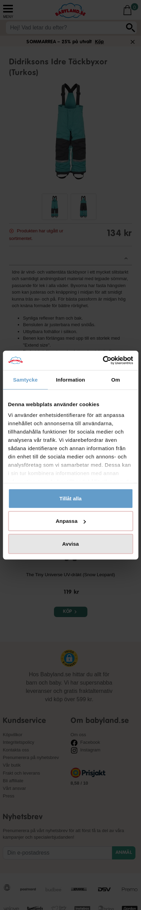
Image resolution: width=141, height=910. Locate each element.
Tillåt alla (71, 498)
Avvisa (70, 543)
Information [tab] (70, 379)
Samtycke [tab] (25, 379)
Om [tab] (115, 379)
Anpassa (71, 521)
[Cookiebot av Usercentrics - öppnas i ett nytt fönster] (102, 360)
